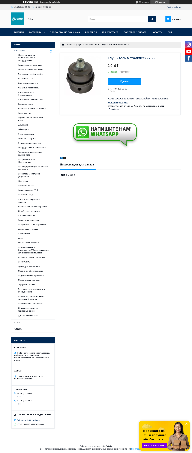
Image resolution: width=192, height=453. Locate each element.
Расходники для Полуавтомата (26, 93)
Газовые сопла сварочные (30, 303)
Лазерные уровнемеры (28, 88)
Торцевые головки (26, 284)
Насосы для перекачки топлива (29, 200)
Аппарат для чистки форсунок (32, 206)
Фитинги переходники (28, 229)
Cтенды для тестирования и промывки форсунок (31, 297)
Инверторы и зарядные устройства (29, 175)
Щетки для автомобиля (29, 266)
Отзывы (18, 329)
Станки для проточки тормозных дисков (28, 309)
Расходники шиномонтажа (30, 99)
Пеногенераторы (26, 134)
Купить (124, 81)
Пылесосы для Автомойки (30, 74)
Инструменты (24, 262)
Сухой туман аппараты (29, 211)
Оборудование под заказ (65, 32)
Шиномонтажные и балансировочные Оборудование (26, 58)
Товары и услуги (74, 44)
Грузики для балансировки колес (30, 119)
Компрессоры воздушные (30, 65)
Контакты (91, 32)
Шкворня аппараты (27, 138)
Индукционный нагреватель (31, 275)
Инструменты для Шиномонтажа (26, 160)
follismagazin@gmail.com (28, 420)
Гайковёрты (23, 129)
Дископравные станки (28, 315)
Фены (20, 238)
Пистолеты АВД (25, 195)
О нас (17, 322)
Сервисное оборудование (30, 271)
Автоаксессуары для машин (31, 257)
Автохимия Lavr (25, 78)
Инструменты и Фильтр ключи (32, 225)
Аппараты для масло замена (32, 108)
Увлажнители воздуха (28, 243)
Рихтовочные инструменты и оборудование (31, 290)
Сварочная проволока (28, 280)
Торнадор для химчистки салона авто (30, 153)
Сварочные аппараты (28, 83)
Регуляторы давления (28, 220)
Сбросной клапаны (27, 215)
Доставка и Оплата (135, 32)
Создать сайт (45, 2)
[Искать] (152, 19)
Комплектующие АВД (28, 190)
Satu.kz (109, 446)
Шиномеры (23, 181)
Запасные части (92, 44)
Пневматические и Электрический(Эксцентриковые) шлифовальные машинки (33, 250)
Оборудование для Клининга (32, 147)
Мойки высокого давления (30, 69)
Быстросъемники (26, 186)
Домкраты (23, 125)
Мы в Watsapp (110, 32)
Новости (157, 32)
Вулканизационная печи (29, 143)
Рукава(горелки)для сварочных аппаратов (33, 167)
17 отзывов (144, 2)
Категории (35, 32)
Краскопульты (24, 113)
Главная (19, 32)
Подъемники (24, 234)
